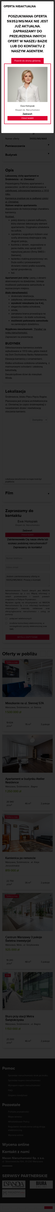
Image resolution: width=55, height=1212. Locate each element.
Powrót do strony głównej (27, 60)
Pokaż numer (27, 118)
